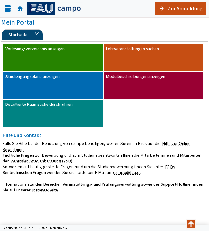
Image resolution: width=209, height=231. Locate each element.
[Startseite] (20, 9)
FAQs (170, 167)
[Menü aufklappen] (7, 8)
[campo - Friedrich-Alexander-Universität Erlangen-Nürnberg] (55, 9)
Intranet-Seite (45, 190)
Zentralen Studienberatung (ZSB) (41, 161)
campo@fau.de (127, 173)
